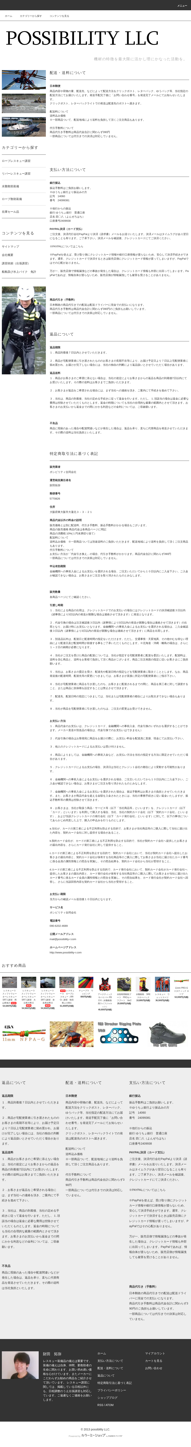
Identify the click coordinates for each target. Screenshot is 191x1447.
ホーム (8, 16)
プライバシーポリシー (111, 1390)
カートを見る (153, 1360)
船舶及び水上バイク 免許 (19, 271)
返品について (106, 1375)
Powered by (95, 1436)
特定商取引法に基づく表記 (114, 1383)
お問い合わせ (153, 1368)
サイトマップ (10, 246)
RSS (100, 1405)
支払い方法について (110, 1360)
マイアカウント (155, 1353)
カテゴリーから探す (28, 16)
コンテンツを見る (57, 16)
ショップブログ (107, 1397)
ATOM (110, 1405)
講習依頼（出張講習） (16, 263)
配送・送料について (110, 1368)
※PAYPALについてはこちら (67, 246)
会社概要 (7, 255)
